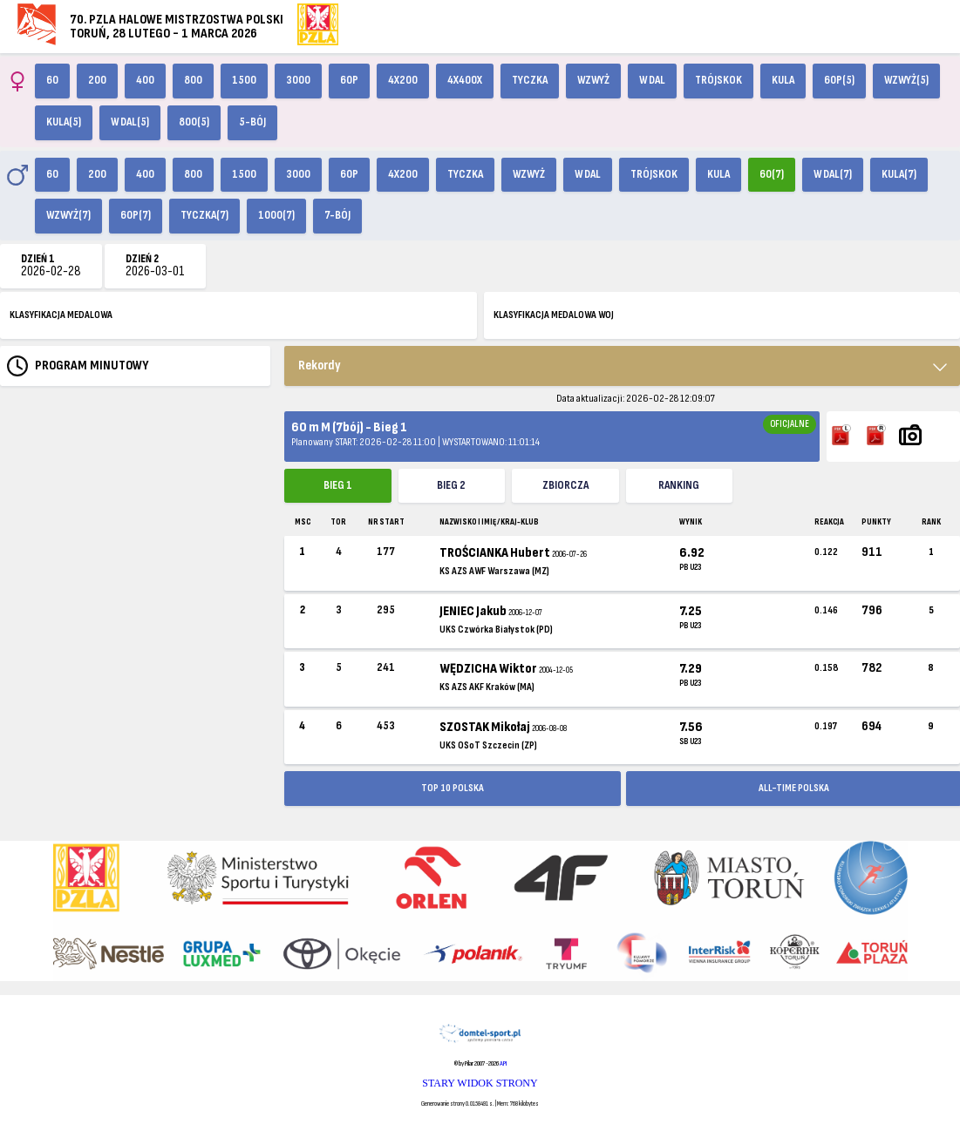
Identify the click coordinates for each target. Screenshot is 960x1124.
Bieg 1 (337, 485)
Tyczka (530, 80)
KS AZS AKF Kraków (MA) (486, 687)
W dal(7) (833, 174)
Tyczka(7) (204, 215)
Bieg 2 (451, 485)
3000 (298, 80)
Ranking (678, 485)
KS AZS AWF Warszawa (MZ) (494, 571)
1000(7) (276, 215)
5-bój (252, 122)
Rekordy (319, 365)
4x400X (464, 80)
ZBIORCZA (565, 485)
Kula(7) (899, 174)
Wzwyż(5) (906, 80)
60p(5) (839, 80)
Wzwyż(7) (68, 215)
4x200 (403, 80)
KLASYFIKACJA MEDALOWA (61, 315)
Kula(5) (63, 122)
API (503, 1063)
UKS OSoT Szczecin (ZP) (488, 745)
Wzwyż (593, 80)
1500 (244, 80)
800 (193, 80)
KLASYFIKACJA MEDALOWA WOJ (554, 315)
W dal (652, 80)
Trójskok (718, 80)
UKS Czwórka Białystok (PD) (496, 629)
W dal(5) (130, 122)
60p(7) (135, 215)
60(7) (771, 174)
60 (52, 80)
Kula (783, 80)
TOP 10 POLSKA (452, 788)
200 (97, 80)
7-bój (337, 215)
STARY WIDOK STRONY (479, 1083)
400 (145, 80)
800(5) (194, 122)
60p (349, 80)
